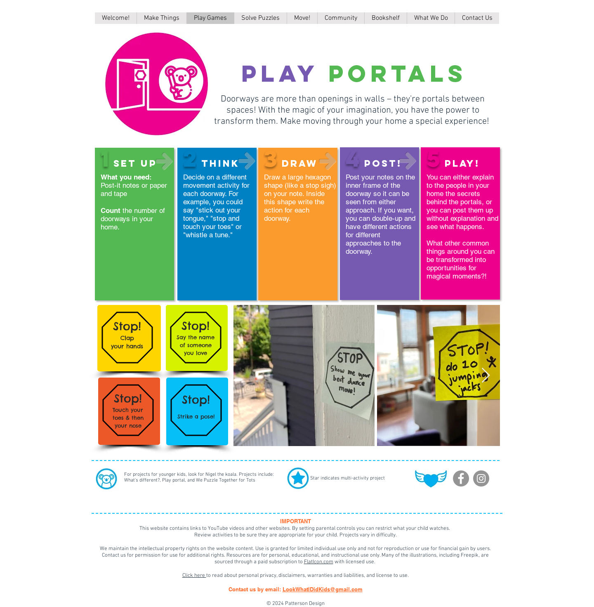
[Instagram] (481, 478)
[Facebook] (461, 478)
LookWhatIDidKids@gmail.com (323, 589)
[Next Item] (485, 376)
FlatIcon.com (318, 562)
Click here (194, 575)
